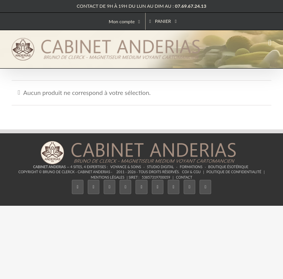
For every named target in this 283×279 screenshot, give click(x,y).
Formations (191, 167)
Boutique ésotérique (228, 167)
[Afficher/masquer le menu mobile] (269, 43)
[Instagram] (109, 187)
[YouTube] (157, 187)
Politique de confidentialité (234, 172)
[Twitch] (141, 187)
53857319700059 (156, 177)
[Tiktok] (125, 187)
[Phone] (205, 187)
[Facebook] (77, 187)
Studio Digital (160, 167)
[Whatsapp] (189, 187)
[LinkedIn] (173, 187)
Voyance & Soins (125, 167)
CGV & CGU (191, 172)
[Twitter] (93, 187)
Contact (184, 177)
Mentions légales (108, 177)
